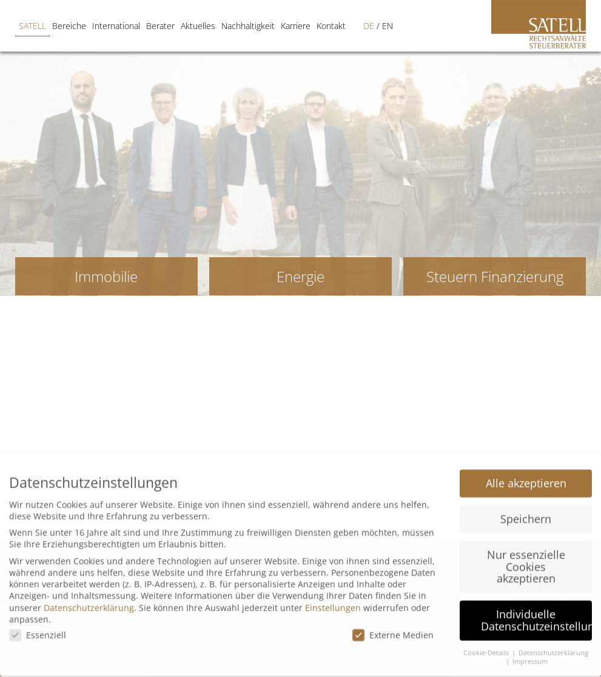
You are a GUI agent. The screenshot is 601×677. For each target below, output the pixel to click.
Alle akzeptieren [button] (526, 474)
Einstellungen (333, 599)
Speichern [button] (525, 510)
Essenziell (37, 627)
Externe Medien (393, 627)
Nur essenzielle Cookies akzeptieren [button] (526, 558)
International (94, 26)
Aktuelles (176, 26)
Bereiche (47, 26)
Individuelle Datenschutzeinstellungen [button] (536, 612)
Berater (138, 26)
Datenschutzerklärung (89, 599)
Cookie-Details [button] (487, 644)
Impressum (530, 653)
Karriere (274, 26)
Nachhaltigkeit (226, 26)
